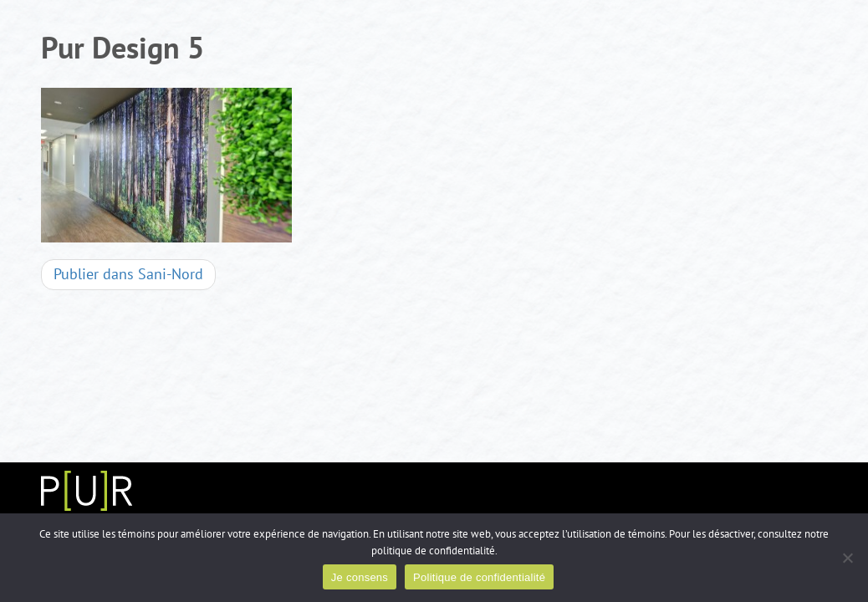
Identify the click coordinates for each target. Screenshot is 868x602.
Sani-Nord (128, 274)
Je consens (359, 577)
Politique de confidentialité (479, 577)
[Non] (847, 557)
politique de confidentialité (433, 551)
